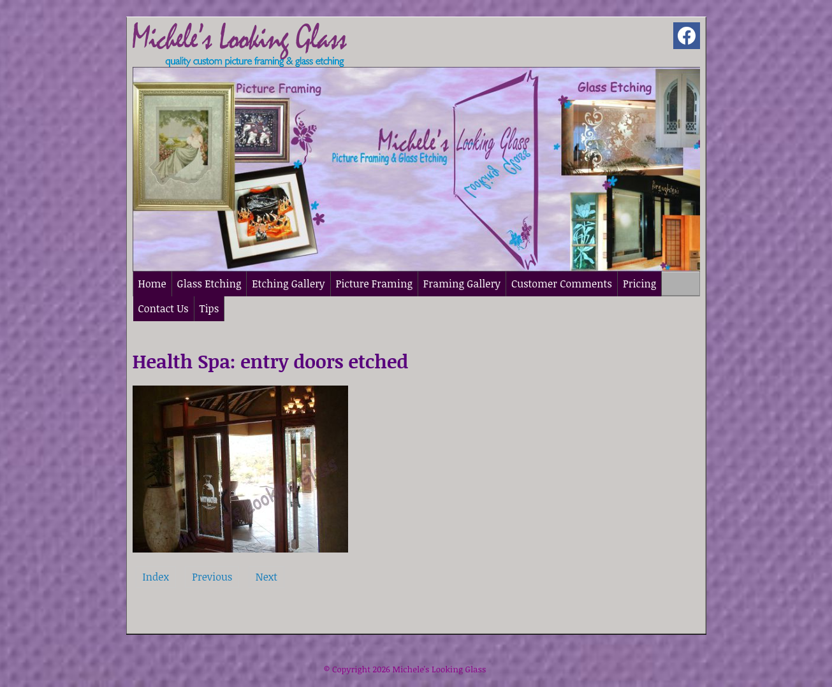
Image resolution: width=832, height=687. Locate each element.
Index (156, 577)
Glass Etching (209, 284)
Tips (209, 308)
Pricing (639, 284)
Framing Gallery (461, 284)
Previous (212, 577)
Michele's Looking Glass (439, 669)
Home (152, 284)
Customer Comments (561, 284)
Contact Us (163, 308)
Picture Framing (374, 284)
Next (266, 577)
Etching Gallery (288, 284)
